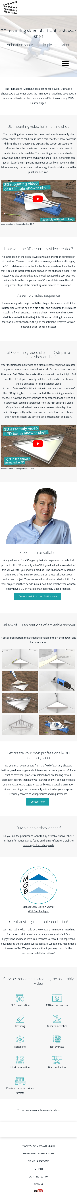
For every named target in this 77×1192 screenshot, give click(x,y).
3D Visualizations (38, 1161)
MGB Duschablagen (38, 911)
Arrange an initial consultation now (38, 596)
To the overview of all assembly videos (38, 1110)
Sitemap (38, 1184)
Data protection (38, 1176)
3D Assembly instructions (38, 1153)
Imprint (38, 1169)
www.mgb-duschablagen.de (38, 845)
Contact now (38, 802)
